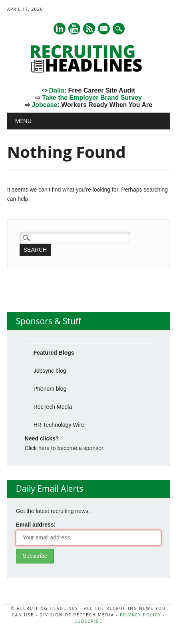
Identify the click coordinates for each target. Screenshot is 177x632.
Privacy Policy (140, 615)
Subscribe (88, 621)
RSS (89, 28)
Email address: (36, 524)
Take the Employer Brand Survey (92, 97)
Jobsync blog (50, 370)
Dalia (56, 90)
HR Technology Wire (59, 425)
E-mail (104, 29)
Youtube (74, 28)
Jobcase (44, 104)
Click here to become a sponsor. (65, 448)
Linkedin (60, 28)
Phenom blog (50, 389)
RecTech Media (53, 407)
